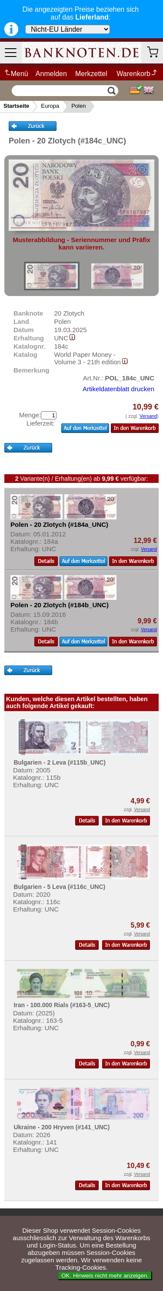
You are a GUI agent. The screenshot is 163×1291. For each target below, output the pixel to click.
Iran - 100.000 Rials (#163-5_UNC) (61, 1005)
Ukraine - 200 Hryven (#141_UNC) (61, 1127)
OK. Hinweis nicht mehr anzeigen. (105, 1275)
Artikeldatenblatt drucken (118, 389)
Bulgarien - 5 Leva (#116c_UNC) (59, 886)
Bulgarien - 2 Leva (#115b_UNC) (59, 762)
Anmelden (51, 73)
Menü (15, 73)
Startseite (16, 106)
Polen (78, 106)
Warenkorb (137, 73)
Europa (50, 106)
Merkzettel (91, 73)
